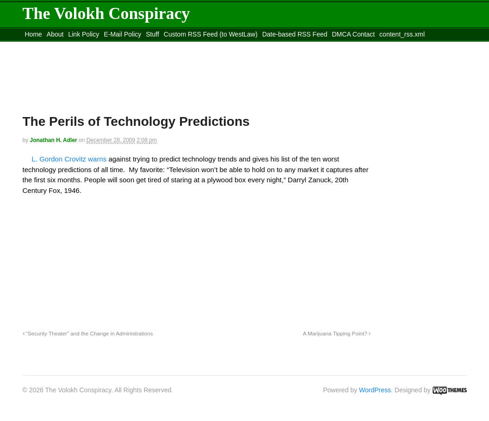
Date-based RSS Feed (295, 34)
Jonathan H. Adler (53, 140)
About (55, 34)
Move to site (156, 46)
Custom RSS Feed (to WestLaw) (211, 34)
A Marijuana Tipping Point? (337, 333)
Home (33, 34)
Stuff (152, 34)
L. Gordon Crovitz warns (70, 159)
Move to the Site (74, 46)
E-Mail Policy (122, 34)
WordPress (375, 390)
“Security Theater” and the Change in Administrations (88, 333)
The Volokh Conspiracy (106, 13)
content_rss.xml (402, 34)
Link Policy (83, 34)
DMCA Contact (353, 34)
